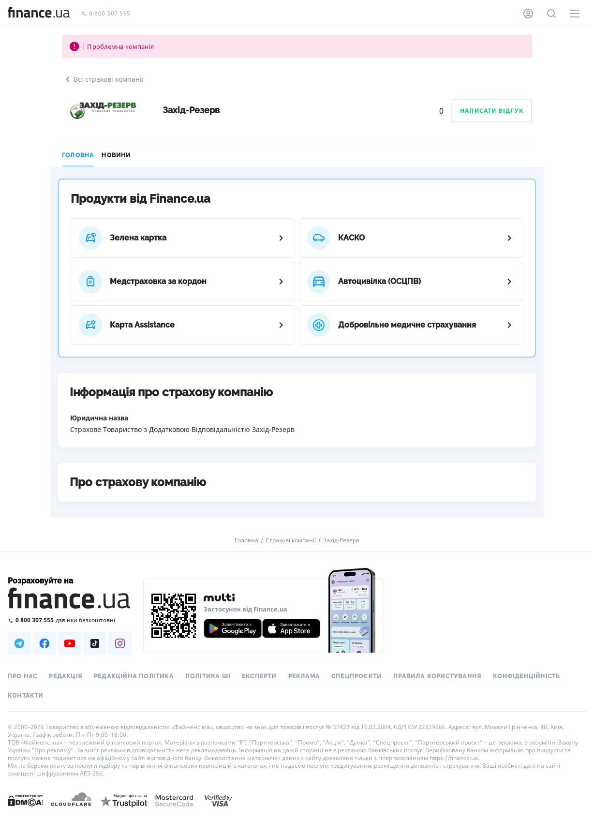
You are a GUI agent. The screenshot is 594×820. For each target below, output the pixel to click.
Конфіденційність (526, 676)
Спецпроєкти (356, 676)
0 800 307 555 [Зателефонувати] (106, 14)
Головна (78, 155)
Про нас (22, 676)
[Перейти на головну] (39, 13)
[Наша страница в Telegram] (19, 643)
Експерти (259, 676)
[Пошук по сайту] (551, 13)
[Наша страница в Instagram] (120, 643)
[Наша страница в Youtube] (69, 643)
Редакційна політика (134, 676)
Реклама (304, 676)
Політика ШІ (207, 676)
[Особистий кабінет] (528, 13)
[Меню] (574, 13)
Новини (116, 155)
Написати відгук (491, 110)
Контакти (26, 695)
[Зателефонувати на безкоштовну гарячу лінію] (70, 620)
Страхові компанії (291, 540)
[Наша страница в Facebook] (44, 643)
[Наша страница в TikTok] (94, 643)
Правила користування (437, 676)
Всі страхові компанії (103, 79)
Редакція (65, 676)
